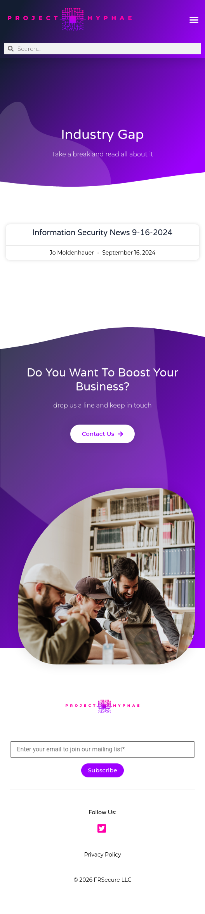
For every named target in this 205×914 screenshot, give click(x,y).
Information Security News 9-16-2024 (102, 233)
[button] (193, 19)
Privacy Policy (102, 854)
